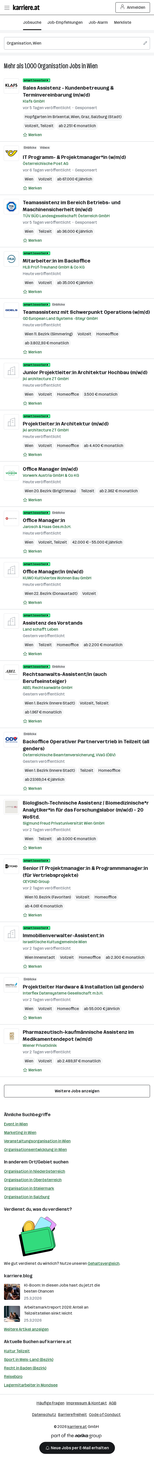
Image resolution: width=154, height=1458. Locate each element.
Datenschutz (44, 1414)
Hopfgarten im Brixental (47, 116)
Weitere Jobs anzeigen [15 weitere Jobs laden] (77, 1091)
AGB (112, 1403)
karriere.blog (18, 1276)
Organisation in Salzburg (27, 1196)
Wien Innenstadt (40, 957)
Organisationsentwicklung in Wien (35, 1149)
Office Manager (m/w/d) (50, 469)
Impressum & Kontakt (86, 1403)
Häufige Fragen (50, 1403)
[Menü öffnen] (7, 7)
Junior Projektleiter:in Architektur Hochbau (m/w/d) (85, 372)
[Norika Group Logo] (76, 1436)
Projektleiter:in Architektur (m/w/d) (65, 424)
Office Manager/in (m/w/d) (53, 572)
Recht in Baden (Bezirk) (25, 1368)
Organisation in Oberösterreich (33, 1179)
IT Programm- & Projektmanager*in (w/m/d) (74, 157)
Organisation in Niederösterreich (34, 1171)
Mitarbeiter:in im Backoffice (56, 261)
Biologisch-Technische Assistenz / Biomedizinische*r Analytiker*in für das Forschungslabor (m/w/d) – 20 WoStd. (86, 810)
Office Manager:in (44, 520)
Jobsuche (32, 22)
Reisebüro (13, 1376)
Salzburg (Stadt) (106, 116)
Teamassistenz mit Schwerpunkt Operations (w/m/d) (86, 312)
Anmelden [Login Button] (132, 8)
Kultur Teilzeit (17, 1351)
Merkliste (122, 22)
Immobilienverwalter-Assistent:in (63, 935)
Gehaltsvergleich (103, 1263)
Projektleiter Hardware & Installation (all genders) (83, 987)
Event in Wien (16, 1124)
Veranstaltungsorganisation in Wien (37, 1141)
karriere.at (59, 1341)
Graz (85, 116)
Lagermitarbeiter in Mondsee (31, 1385)
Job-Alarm (98, 22)
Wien (92, 66)
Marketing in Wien (20, 1132)
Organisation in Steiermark (29, 1188)
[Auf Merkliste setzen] (32, 135)
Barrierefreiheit (72, 1414)
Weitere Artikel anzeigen (26, 1329)
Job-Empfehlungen (65, 22)
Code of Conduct (105, 1414)
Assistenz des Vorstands (52, 623)
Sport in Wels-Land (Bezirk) (28, 1359)
